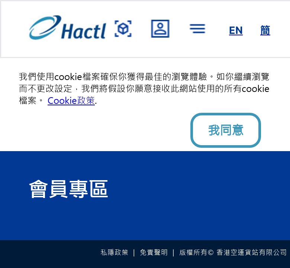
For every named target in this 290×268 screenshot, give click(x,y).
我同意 (226, 130)
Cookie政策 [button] (71, 100)
